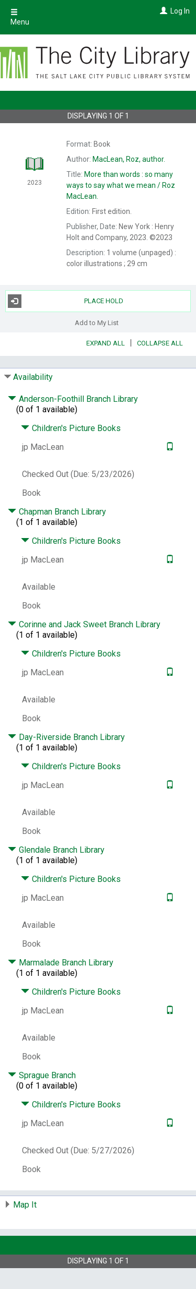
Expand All (105, 343)
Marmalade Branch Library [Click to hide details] (60, 963)
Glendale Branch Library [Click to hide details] (56, 850)
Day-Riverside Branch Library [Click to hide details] (66, 737)
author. (129, 159)
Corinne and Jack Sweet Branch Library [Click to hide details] (84, 624)
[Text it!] (168, 447)
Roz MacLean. (120, 185)
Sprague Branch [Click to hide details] (42, 1075)
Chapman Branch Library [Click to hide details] (57, 512)
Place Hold (66, 301)
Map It (25, 1205)
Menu (19, 17)
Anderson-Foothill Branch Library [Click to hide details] (73, 399)
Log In (180, 11)
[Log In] (162, 11)
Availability (33, 377)
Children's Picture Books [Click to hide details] (71, 428)
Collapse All (160, 343)
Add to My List (97, 323)
